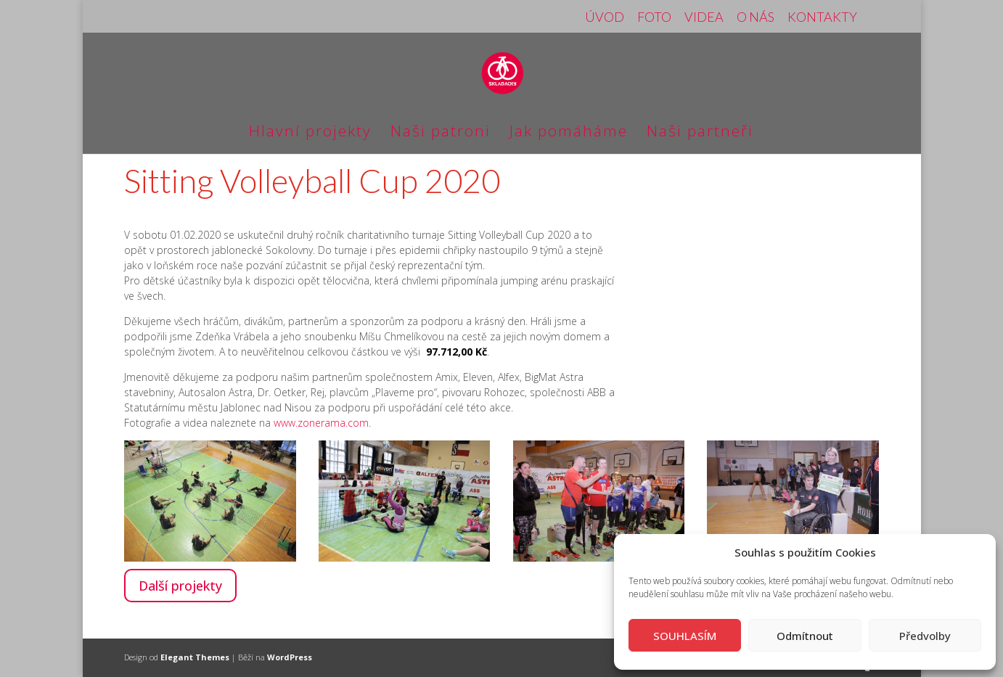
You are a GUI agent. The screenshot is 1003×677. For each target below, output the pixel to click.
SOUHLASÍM (684, 635)
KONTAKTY (822, 17)
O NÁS (755, 17)
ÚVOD (604, 17)
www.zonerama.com (321, 423)
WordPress (289, 657)
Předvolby (925, 635)
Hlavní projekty (310, 133)
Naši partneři (700, 133)
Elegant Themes (194, 657)
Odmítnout (805, 635)
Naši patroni (440, 133)
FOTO (654, 17)
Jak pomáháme (568, 133)
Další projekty (180, 585)
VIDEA (704, 17)
